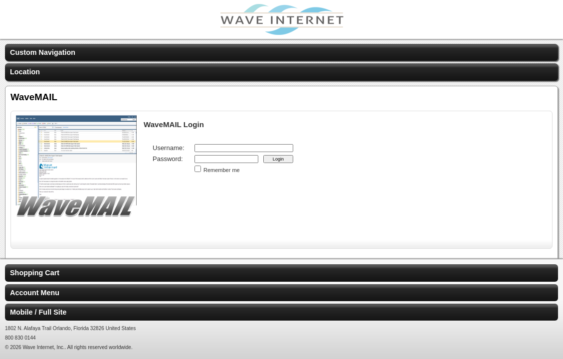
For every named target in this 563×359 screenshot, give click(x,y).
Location (25, 72)
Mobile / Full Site (38, 312)
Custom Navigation (42, 52)
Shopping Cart (34, 273)
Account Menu (34, 293)
